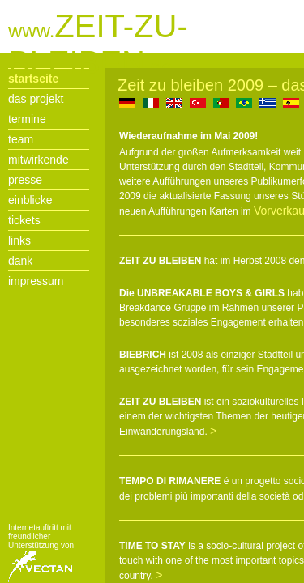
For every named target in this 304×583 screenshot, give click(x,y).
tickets (24, 220)
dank (20, 260)
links (19, 240)
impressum (35, 280)
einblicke (30, 200)
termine (27, 119)
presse (25, 179)
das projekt (35, 98)
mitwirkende (38, 159)
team (20, 139)
